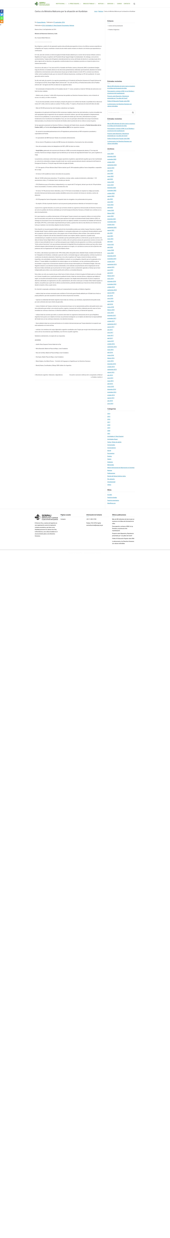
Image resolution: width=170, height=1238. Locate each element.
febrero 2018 (110, 310)
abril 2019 (110, 273)
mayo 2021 (110, 239)
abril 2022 (110, 207)
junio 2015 (110, 378)
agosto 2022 (110, 196)
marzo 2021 (110, 244)
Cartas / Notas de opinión (114, 442)
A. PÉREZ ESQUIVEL (74, 4)
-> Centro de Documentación (115, 25)
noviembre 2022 (111, 190)
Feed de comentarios (113, 500)
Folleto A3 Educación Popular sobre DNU (118, 101)
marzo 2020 (110, 250)
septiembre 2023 (112, 165)
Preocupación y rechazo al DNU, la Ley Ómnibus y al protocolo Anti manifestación (120, 92)
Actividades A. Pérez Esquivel (53, 25)
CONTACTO (127, 3)
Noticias (72, 25)
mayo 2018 (110, 301)
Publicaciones (111, 473)
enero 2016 (110, 361)
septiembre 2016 (112, 346)
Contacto (63, 519)
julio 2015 (110, 375)
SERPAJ (80, 553)
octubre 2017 (111, 321)
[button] (65, 4)
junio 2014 (110, 403)
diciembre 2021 (111, 219)
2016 (43, 25)
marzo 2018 (110, 307)
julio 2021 (110, 233)
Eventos (109, 456)
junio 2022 (110, 202)
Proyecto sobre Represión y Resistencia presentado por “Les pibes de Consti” (118, 97)
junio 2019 (110, 270)
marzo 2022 (110, 210)
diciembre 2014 (111, 389)
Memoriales (110, 465)
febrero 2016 (110, 358)
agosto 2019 (110, 267)
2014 (108, 413)
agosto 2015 (110, 372)
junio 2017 (110, 332)
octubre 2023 (111, 162)
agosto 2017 (110, 327)
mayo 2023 (110, 176)
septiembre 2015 (112, 369)
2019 (108, 428)
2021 (108, 433)
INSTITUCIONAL (61, 4)
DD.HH (109, 450)
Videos (109, 484)
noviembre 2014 (111, 392)
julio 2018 (110, 295)
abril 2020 (110, 247)
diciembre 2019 (111, 256)
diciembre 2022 (111, 187)
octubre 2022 (111, 193)
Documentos (65, 25)
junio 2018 (110, 298)
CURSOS (119, 3)
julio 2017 (110, 329)
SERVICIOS (111, 4)
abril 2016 (110, 352)
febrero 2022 (110, 213)
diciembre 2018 (111, 281)
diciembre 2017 (111, 315)
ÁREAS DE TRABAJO (89, 4)
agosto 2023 (110, 168)
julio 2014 (110, 400)
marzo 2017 (110, 341)
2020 (108, 430)
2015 (108, 416)
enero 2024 (110, 153)
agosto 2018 (110, 293)
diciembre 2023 (111, 156)
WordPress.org (111, 503)
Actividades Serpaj (112, 439)
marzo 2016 (110, 355)
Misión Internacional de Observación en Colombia (120, 467)
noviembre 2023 (111, 159)
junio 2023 (110, 173)
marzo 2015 (110, 386)
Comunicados (111, 445)
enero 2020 (110, 253)
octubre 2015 (111, 366)
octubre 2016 (111, 344)
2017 (108, 422)
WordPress (98, 553)
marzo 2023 (110, 182)
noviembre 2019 (111, 258)
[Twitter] (1, 14)
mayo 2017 (110, 335)
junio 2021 (110, 236)
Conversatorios (111, 447)
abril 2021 (110, 241)
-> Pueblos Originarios (113, 29)
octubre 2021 (111, 224)
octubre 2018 (111, 287)
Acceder (109, 494)
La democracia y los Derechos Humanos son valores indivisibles (119, 105)
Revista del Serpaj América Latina (116, 476)
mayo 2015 (110, 381)
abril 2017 (110, 338)
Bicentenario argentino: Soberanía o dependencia (49, 375)
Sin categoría (111, 479)
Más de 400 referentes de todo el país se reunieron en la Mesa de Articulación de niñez (121, 87)
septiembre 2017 (112, 324)
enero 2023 (110, 185)
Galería (109, 459)
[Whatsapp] (1, 18)
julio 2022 (110, 199)
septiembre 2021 (112, 227)
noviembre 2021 (111, 221)
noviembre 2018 (111, 284)
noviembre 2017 (111, 318)
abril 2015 (110, 383)
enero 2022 (110, 216)
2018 (108, 425)
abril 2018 (110, 304)
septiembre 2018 (112, 290)
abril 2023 (110, 179)
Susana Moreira (41, 22)
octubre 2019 (111, 261)
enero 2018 (110, 312)
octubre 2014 (111, 395)
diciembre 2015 (111, 364)
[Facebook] (1, 11)
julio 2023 (110, 170)
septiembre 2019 (112, 264)
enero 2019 (110, 278)
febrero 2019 (110, 275)
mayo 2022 (110, 204)
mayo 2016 (110, 349)
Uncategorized (111, 482)
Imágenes (110, 462)
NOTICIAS (101, 4)
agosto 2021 (110, 230)
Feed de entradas (112, 497)
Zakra (92, 553)
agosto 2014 (110, 398)
